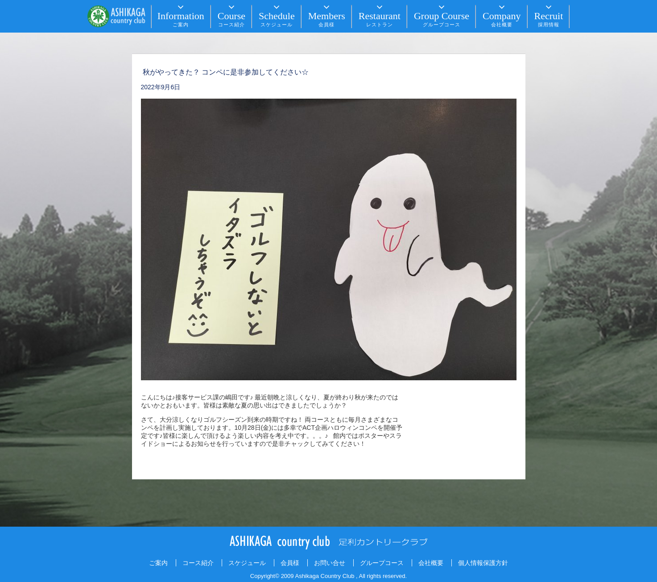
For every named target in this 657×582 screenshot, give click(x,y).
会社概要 (430, 562)
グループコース (382, 562)
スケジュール (247, 562)
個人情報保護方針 (483, 562)
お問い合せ (329, 562)
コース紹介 (198, 562)
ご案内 (158, 562)
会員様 (290, 562)
